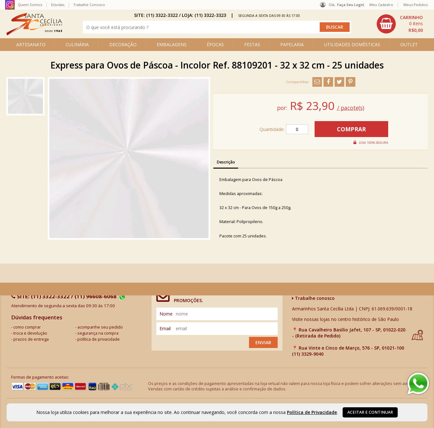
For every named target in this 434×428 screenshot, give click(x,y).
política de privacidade (98, 339)
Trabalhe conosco (313, 298)
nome (166, 314)
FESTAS (252, 44)
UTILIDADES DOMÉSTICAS (352, 44)
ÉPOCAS (215, 44)
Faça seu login (350, 4)
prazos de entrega (31, 339)
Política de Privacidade (312, 412)
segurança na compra (97, 333)
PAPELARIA (292, 44)
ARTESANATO (31, 44)
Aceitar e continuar (370, 412)
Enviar (263, 342)
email (165, 328)
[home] (34, 34)
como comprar (27, 327)
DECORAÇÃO (123, 44)
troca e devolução (30, 333)
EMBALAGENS (172, 44)
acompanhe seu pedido (100, 327)
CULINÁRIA (77, 44)
